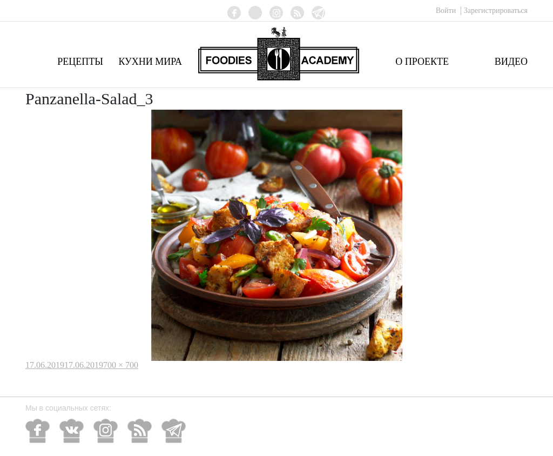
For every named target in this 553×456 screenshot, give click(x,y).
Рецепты (80, 61)
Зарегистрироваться (496, 10)
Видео (511, 61)
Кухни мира (150, 61)
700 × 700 (120, 365)
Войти (447, 10)
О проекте (422, 61)
